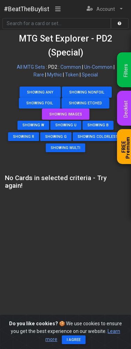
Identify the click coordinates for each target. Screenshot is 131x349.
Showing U (66, 125)
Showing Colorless (98, 136)
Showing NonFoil (86, 92)
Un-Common (98, 67)
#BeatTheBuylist (26, 9)
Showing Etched (85, 103)
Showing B (98, 125)
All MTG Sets (31, 67)
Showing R (23, 136)
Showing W (33, 125)
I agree (74, 339)
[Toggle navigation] (58, 9)
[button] (105, 9)
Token (72, 74)
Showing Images (65, 114)
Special (90, 74)
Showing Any (40, 92)
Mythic (54, 74)
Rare (39, 74)
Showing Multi (65, 148)
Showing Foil (39, 103)
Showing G (56, 136)
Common (70, 67)
